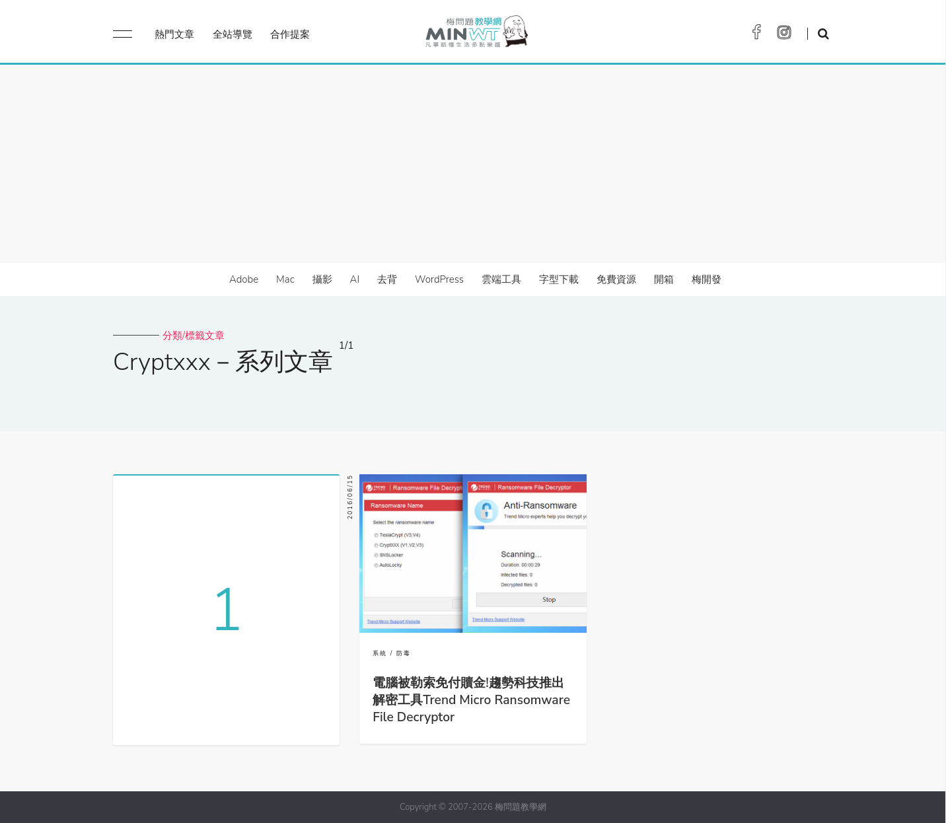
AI (355, 279)
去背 (387, 279)
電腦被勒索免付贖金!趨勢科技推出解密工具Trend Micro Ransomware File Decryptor (471, 700)
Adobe (243, 279)
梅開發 (706, 279)
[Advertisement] (473, 163)
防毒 (403, 653)
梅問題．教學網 (475, 34)
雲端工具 (501, 279)
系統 (380, 653)
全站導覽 (232, 34)
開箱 (664, 279)
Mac (285, 279)
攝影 (322, 279)
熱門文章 (174, 34)
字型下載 (559, 279)
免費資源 (616, 279)
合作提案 (290, 34)
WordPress (439, 279)
